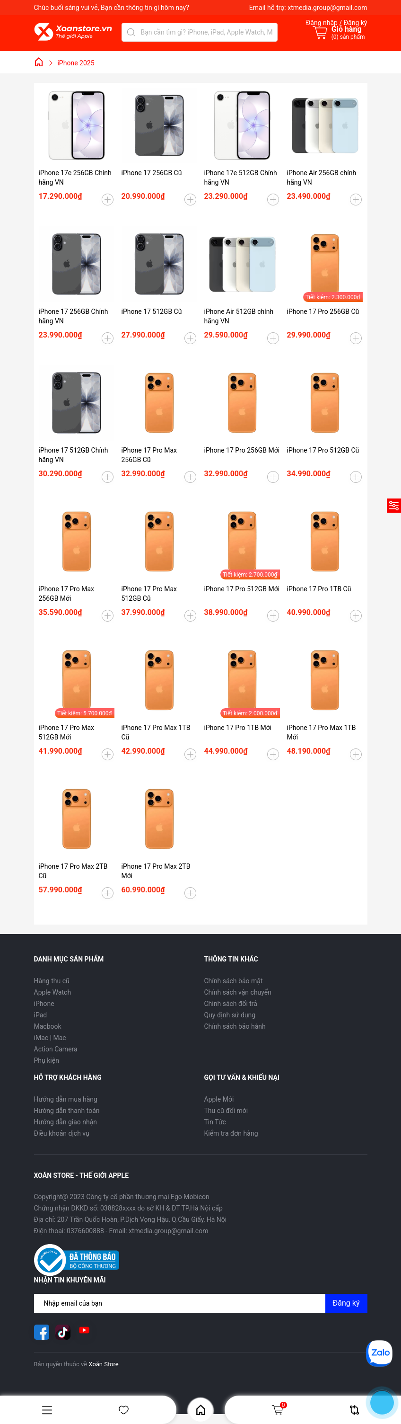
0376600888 (85, 1231)
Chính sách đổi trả (230, 1003)
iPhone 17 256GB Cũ (152, 173)
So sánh (354, 1410)
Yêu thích (123, 1410)
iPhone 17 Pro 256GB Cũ (323, 311)
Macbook (47, 1026)
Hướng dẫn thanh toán (67, 1110)
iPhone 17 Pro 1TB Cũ (319, 589)
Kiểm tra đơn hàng (231, 1133)
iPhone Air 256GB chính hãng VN (322, 177)
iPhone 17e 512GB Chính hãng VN (240, 177)
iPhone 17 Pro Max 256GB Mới (66, 593)
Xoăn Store (103, 1364)
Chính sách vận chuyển (238, 992)
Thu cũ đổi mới (226, 1110)
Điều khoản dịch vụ (61, 1133)
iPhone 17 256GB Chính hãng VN (73, 316)
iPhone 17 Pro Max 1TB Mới (321, 732)
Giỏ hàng (279, 1410)
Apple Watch (52, 992)
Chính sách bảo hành (235, 1026)
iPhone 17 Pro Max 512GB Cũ (149, 593)
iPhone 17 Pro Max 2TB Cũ (73, 871)
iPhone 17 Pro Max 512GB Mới (66, 732)
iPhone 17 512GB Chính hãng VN (73, 454)
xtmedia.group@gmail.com (327, 7)
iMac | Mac (50, 1037)
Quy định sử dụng (230, 1015)
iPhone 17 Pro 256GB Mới (242, 450)
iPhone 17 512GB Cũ (152, 311)
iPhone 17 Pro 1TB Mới (238, 727)
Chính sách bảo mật (233, 981)
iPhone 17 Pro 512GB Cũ (323, 450)
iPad (40, 1015)
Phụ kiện (46, 1060)
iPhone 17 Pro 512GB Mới (242, 589)
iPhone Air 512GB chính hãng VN (239, 316)
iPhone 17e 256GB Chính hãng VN (75, 177)
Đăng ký (346, 1303)
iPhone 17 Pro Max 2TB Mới (156, 871)
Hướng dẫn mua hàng (65, 1099)
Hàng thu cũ (52, 981)
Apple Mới (219, 1099)
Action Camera (56, 1049)
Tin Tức (215, 1122)
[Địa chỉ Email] (200, 1303)
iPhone (44, 1003)
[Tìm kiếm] (131, 32)
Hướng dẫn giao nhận (65, 1122)
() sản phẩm (348, 37)
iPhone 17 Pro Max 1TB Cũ (156, 732)
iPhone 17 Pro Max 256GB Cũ (149, 454)
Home (200, 1410)
